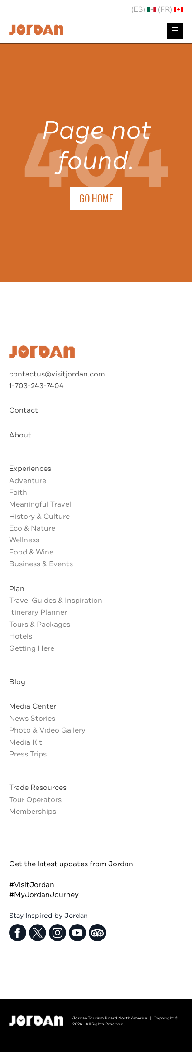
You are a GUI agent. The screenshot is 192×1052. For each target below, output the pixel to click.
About (20, 435)
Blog (17, 682)
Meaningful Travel (40, 504)
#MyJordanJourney (44, 895)
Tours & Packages (39, 624)
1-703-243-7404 (36, 386)
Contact (23, 410)
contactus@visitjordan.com (57, 374)
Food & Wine (31, 552)
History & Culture (39, 516)
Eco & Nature (32, 528)
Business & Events (41, 564)
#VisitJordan (31, 885)
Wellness (24, 540)
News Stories (32, 718)
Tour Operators (35, 800)
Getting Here (31, 648)
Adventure (27, 481)
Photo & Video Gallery (47, 730)
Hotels (20, 636)
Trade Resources (38, 788)
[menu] (175, 31)
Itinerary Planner (38, 612)
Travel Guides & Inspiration (55, 601)
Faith (18, 493)
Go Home (96, 198)
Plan (16, 589)
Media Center (32, 706)
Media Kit (25, 742)
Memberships (32, 812)
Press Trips (28, 754)
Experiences (30, 469)
